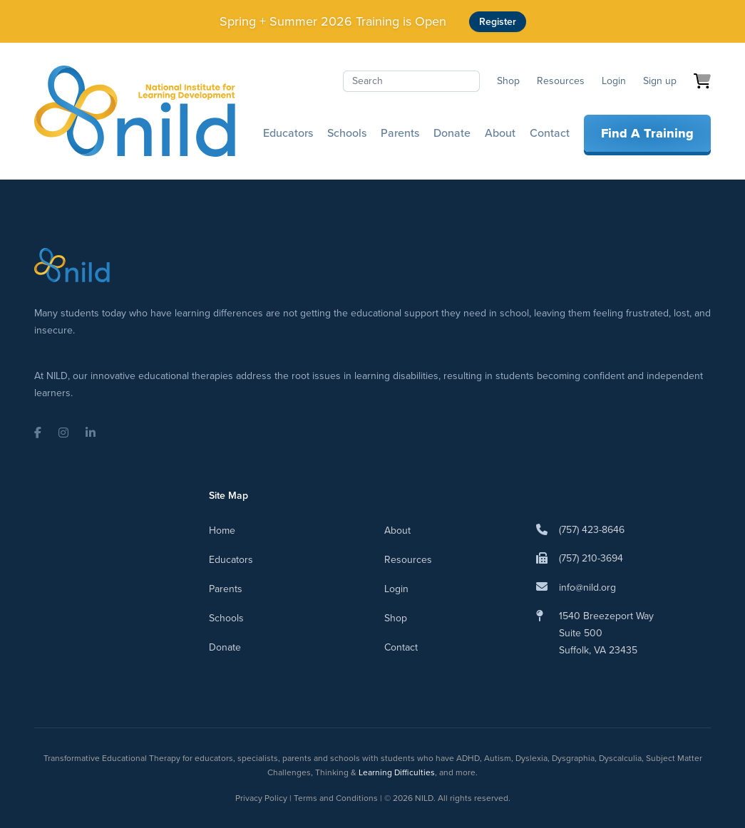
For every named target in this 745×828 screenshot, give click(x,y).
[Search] (411, 81)
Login (614, 80)
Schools (346, 133)
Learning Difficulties (397, 772)
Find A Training (647, 133)
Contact (550, 133)
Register (497, 21)
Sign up (660, 80)
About (500, 133)
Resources (561, 80)
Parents (400, 133)
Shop (508, 80)
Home (222, 530)
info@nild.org (587, 587)
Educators (288, 133)
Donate (452, 133)
